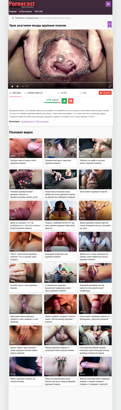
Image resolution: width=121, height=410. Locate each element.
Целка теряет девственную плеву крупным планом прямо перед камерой (24, 350)
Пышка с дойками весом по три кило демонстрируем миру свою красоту (60, 225)
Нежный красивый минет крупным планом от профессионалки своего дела (24, 194)
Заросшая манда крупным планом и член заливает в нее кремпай (24, 319)
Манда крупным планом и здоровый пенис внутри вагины (59, 349)
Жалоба (105, 92)
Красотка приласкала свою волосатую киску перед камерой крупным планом (60, 381)
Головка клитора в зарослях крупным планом (58, 161)
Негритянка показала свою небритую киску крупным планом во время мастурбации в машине (60, 194)
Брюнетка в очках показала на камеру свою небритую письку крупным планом (94, 257)
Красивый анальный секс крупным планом (56, 255)
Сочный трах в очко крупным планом (23, 286)
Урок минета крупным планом (93, 191)
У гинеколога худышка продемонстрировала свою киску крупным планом (58, 288)
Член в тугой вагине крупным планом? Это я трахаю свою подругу (23, 257)
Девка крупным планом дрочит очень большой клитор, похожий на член (95, 225)
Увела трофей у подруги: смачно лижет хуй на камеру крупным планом (60, 319)
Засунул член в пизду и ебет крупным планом (23, 161)
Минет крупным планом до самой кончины (22, 380)
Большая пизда (28, 121)
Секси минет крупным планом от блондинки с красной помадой (95, 317)
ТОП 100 (38, 11)
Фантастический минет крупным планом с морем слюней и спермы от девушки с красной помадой (95, 382)
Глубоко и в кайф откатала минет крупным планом (92, 161)
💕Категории (25, 11)
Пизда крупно (42, 121)
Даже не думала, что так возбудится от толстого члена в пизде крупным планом (25, 225)
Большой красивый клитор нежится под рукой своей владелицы (92, 288)
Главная (12, 11)
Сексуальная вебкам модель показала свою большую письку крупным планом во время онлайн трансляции (94, 351)
